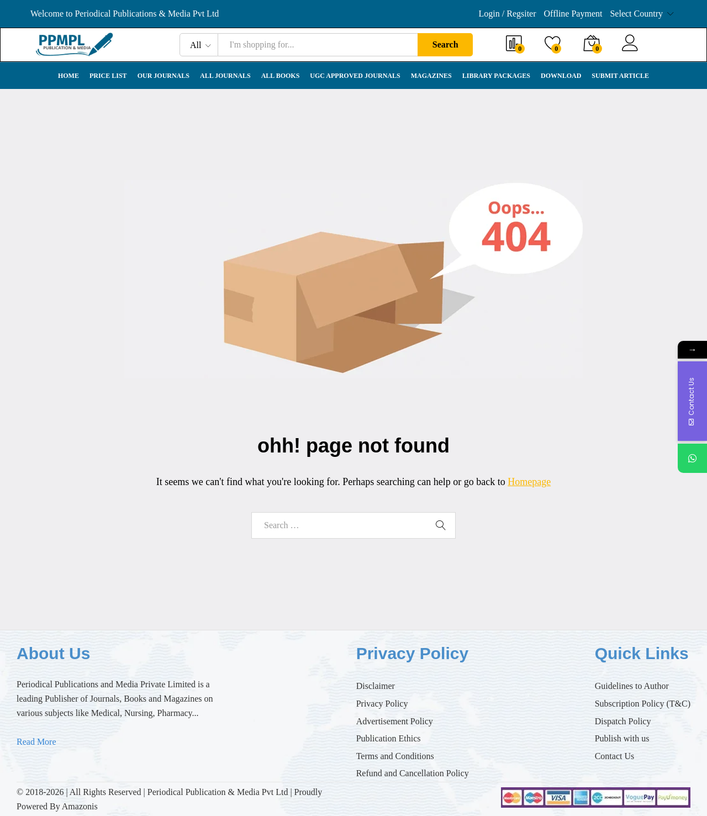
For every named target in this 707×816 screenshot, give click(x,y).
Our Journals (163, 75)
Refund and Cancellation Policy (412, 773)
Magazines (431, 75)
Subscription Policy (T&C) (642, 703)
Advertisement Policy (394, 721)
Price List (108, 75)
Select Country (636, 13)
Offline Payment (573, 13)
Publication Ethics (388, 738)
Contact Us (615, 756)
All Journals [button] (225, 75)
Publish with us (622, 738)
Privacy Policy (382, 703)
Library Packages (496, 75)
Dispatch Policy (623, 721)
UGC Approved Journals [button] (355, 75)
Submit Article (620, 75)
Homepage (529, 481)
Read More (36, 741)
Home (68, 75)
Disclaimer (375, 686)
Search (445, 44)
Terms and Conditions (395, 756)
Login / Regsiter (507, 13)
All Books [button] (280, 75)
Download (561, 75)
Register (661, 50)
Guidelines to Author (632, 686)
